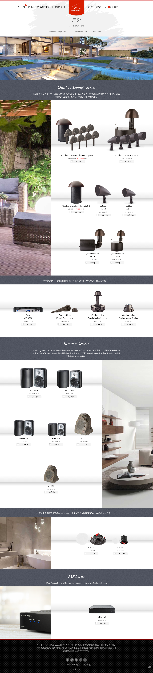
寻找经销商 (43, 6)
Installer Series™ (81, 31)
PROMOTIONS (58, 6)
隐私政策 (76, 669)
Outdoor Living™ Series (59, 31)
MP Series (98, 31)
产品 (31, 6)
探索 (98, 6)
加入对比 (79, 161)
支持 (90, 6)
